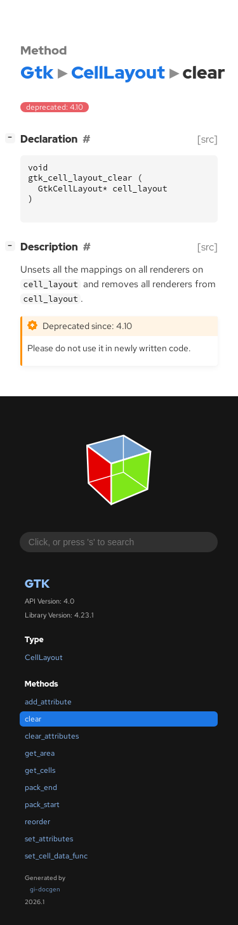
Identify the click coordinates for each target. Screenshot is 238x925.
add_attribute (48, 702)
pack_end (41, 787)
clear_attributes (52, 736)
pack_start (42, 804)
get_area (40, 753)
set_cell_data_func (56, 856)
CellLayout (44, 657)
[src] (207, 139)
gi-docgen (45, 889)
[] (12, 138)
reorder (37, 822)
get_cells (40, 770)
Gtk (37, 584)
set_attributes (49, 839)
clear (33, 719)
